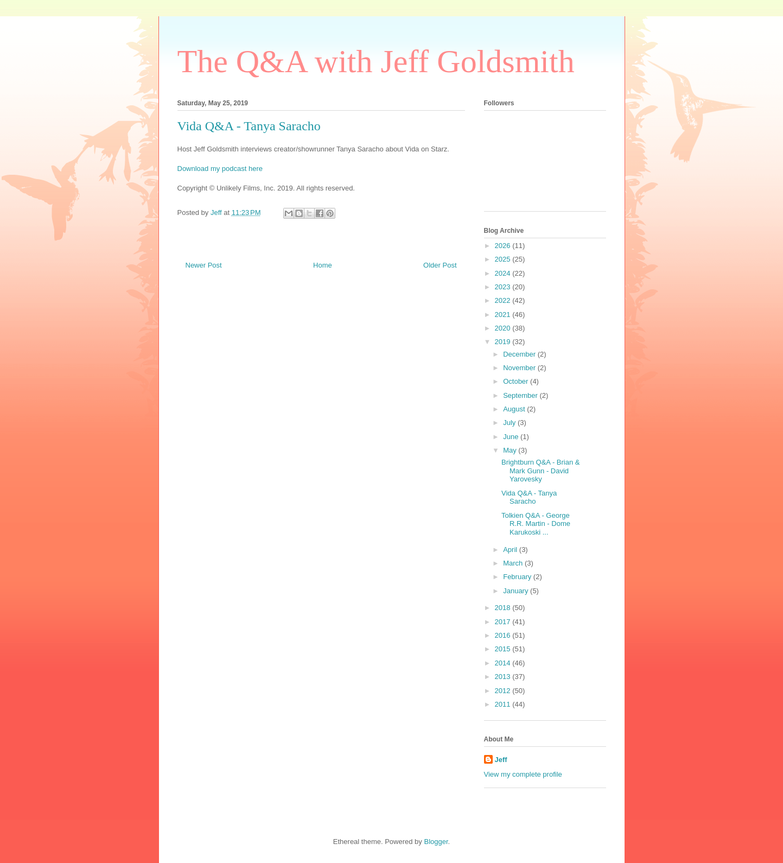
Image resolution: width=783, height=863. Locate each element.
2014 (504, 663)
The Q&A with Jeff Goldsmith (376, 61)
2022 (504, 300)
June (511, 437)
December (520, 354)
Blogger (436, 841)
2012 (504, 691)
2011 (504, 704)
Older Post (439, 265)
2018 (504, 608)
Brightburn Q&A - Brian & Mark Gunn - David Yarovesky (540, 470)
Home (322, 265)
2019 (504, 342)
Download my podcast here (220, 168)
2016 (504, 635)
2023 (504, 287)
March (514, 563)
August (515, 409)
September (521, 395)
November (520, 368)
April (511, 549)
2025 (504, 259)
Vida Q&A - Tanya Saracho (529, 497)
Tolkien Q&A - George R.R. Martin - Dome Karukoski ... (535, 523)
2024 (504, 273)
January (516, 591)
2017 (504, 622)
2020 (504, 328)
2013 (504, 676)
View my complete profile (523, 774)
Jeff (501, 760)
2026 (504, 246)
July (510, 422)
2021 (504, 314)
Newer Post (204, 265)
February (518, 577)
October (516, 381)
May (510, 450)
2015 (504, 649)
